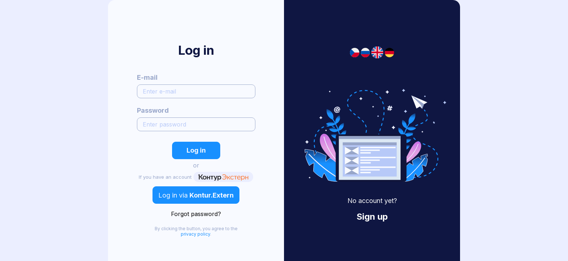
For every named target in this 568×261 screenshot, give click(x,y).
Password (196, 119)
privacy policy (195, 234)
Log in (196, 150)
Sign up (372, 216)
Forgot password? (196, 214)
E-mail (196, 86)
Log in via (196, 195)
